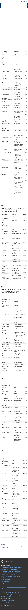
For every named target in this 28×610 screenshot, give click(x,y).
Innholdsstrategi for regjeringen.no (11, 569)
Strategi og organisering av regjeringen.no (12, 567)
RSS (3, 583)
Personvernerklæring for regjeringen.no (12, 571)
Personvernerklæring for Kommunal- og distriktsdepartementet (10, 595)
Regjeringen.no (10, 561)
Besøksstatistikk (6, 579)
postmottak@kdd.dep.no (10, 600)
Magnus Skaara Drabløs (13, 592)
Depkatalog (11, 602)
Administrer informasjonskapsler (10, 573)
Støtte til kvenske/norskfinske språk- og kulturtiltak (12, 546)
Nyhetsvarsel (5, 581)
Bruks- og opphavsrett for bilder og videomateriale (11, 577)
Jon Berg (12, 591)
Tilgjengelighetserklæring (8, 574)
